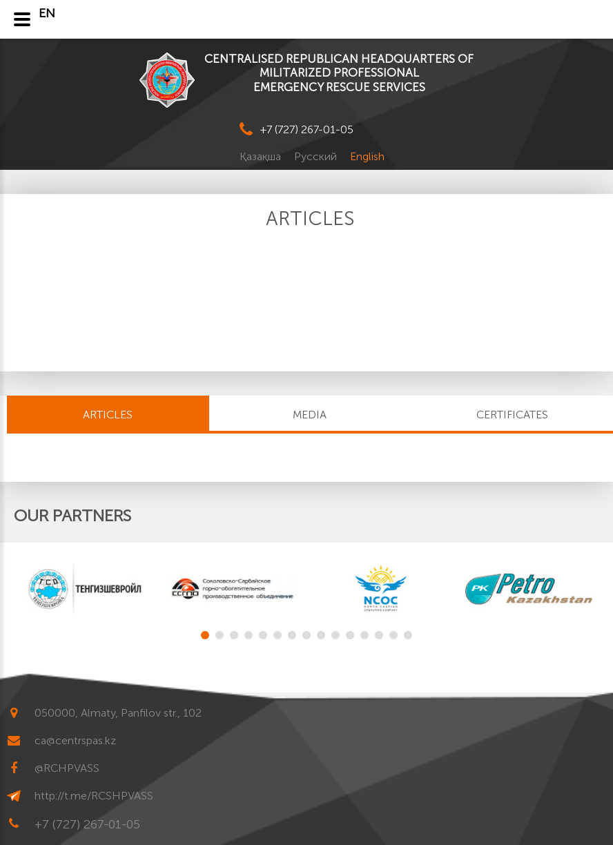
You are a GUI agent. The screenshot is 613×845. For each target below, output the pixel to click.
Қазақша (262, 156)
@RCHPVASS (67, 768)
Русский (317, 156)
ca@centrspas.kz (75, 740)
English (367, 156)
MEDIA (310, 414)
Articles (108, 414)
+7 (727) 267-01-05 (306, 129)
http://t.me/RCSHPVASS (94, 795)
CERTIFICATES (512, 414)
